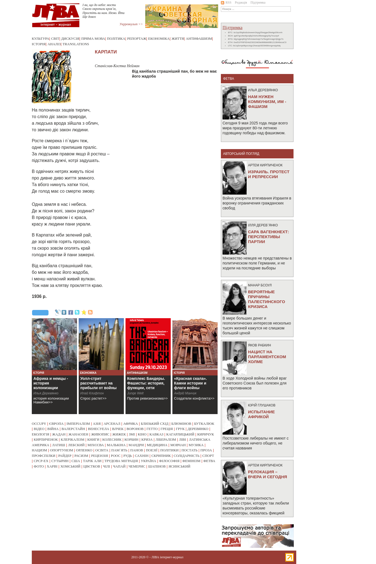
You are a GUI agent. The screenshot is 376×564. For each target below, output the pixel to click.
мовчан (178, 445)
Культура (40, 38)
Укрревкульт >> (131, 24)
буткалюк (204, 423)
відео (39, 429)
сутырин (60, 461)
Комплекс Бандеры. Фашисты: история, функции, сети (146, 383)
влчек (118, 429)
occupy (39, 423)
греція (167, 429)
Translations (75, 44)
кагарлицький (180, 434)
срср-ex (41, 461)
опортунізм (61, 450)
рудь (127, 456)
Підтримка (258, 2)
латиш (58, 445)
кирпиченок (46, 439)
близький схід (155, 423)
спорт (208, 456)
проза (206, 450)
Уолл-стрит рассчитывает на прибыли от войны (98, 383)
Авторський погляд (241, 154)
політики (169, 450)
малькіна (116, 445)
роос (116, 456)
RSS (226, 2)
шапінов (157, 466)
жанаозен (78, 434)
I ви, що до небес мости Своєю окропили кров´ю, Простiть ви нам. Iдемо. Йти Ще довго (103, 11)
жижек (119, 434)
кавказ (156, 434)
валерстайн (73, 429)
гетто (152, 429)
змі (132, 434)
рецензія (99, 456)
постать (189, 450)
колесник (111, 439)
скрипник (161, 456)
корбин (131, 439)
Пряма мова (93, 38)
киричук (205, 434)
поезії (151, 450)
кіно (142, 434)
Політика (116, 38)
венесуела (98, 429)
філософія (169, 461)
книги (93, 439)
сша (76, 461)
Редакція (241, 2)
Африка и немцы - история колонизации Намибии (50, 385)
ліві (182, 439)
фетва (209, 461)
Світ (55, 38)
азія (97, 423)
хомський (70, 466)
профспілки (43, 456)
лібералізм (166, 439)
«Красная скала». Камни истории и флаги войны (190, 383)
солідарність (187, 456)
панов (136, 450)
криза (147, 439)
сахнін (142, 456)
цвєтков (91, 466)
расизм (81, 456)
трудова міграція (121, 461)
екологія (40, 434)
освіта (101, 450)
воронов (135, 429)
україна (148, 461)
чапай (119, 466)
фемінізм (191, 461)
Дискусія (70, 38)
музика (196, 445)
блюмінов (181, 423)
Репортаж (136, 38)
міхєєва (95, 445)
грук (180, 429)
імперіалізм (78, 423)
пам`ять (119, 450)
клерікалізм (72, 439)
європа (56, 423)
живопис (100, 434)
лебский (76, 445)
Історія (38, 44)
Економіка (159, 38)
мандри (136, 445)
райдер (64, 456)
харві (52, 466)
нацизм (39, 450)
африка (130, 423)
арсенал (112, 423)
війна (53, 429)
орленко (84, 450)
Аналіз (54, 44)
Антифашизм (199, 38)
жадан (58, 434)
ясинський (179, 466)
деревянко (197, 429)
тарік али (92, 461)
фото (39, 466)
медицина (157, 445)
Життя (178, 38)
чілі (106, 466)
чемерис (137, 466)
